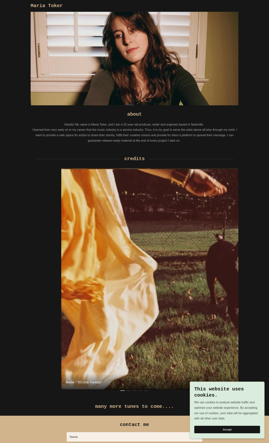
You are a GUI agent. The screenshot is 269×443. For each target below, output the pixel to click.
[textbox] (134, 437)
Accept (227, 429)
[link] (47, 6)
